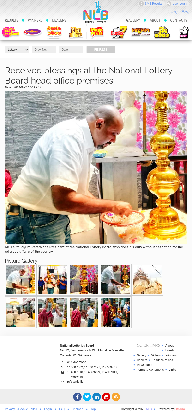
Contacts (178, 20)
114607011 (109, 372)
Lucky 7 (119, 32)
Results (11, 20)
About (155, 20)
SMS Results (150, 3)
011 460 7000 (76, 362)
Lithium (179, 409)
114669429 (92, 372)
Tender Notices (162, 360)
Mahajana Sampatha (54, 32)
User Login (177, 3)
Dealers (59, 20)
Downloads (144, 365)
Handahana (141, 32)
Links (172, 369)
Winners (35, 20)
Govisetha (33, 32)
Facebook (77, 397)
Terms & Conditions (150, 369)
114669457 (109, 367)
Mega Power (97, 32)
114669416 (75, 377)
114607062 (75, 367)
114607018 (75, 372)
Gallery (133, 20)
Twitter (86, 397)
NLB (149, 409)
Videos (156, 355)
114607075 (92, 367)
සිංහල (186, 12)
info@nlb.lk (75, 381)
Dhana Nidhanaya (76, 32)
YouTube (105, 397)
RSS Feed (115, 397)
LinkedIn (96, 397)
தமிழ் (174, 12)
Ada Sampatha (162, 32)
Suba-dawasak (11, 32)
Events (169, 350)
